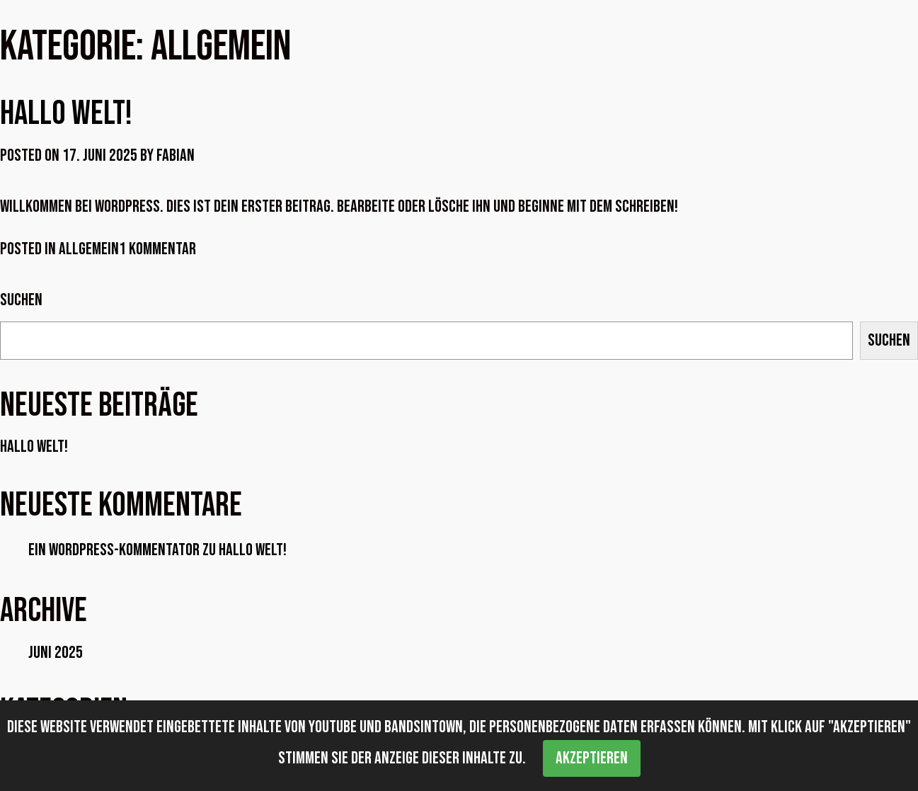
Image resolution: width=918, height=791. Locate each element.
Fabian (175, 155)
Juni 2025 (55, 652)
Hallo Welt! (66, 113)
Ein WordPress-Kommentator (114, 550)
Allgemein (89, 249)
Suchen (21, 300)
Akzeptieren (592, 758)
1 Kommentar (157, 249)
